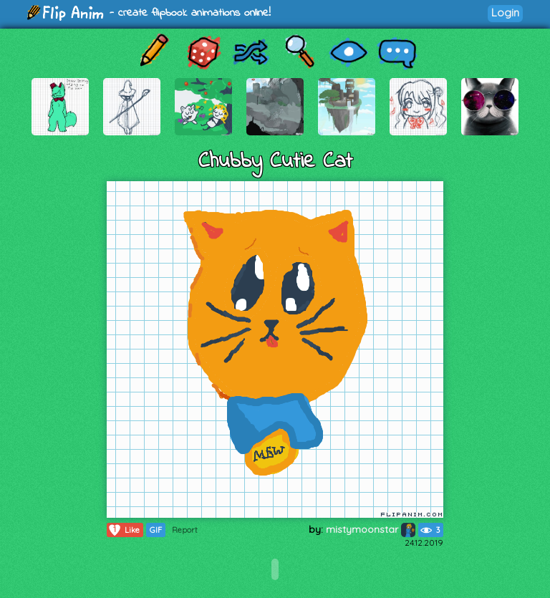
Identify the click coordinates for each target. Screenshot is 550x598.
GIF (156, 530)
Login (505, 12)
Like (123, 530)
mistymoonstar (370, 529)
